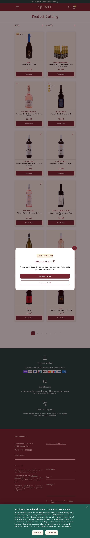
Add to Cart (29, 74)
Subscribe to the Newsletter (56, 444)
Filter (29, 25)
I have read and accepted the (62, 502)
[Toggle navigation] (17, 7)
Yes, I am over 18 (45, 276)
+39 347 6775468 (49, 415)
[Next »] (61, 333)
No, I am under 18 (45, 283)
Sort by (60, 25)
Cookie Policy (65, 526)
